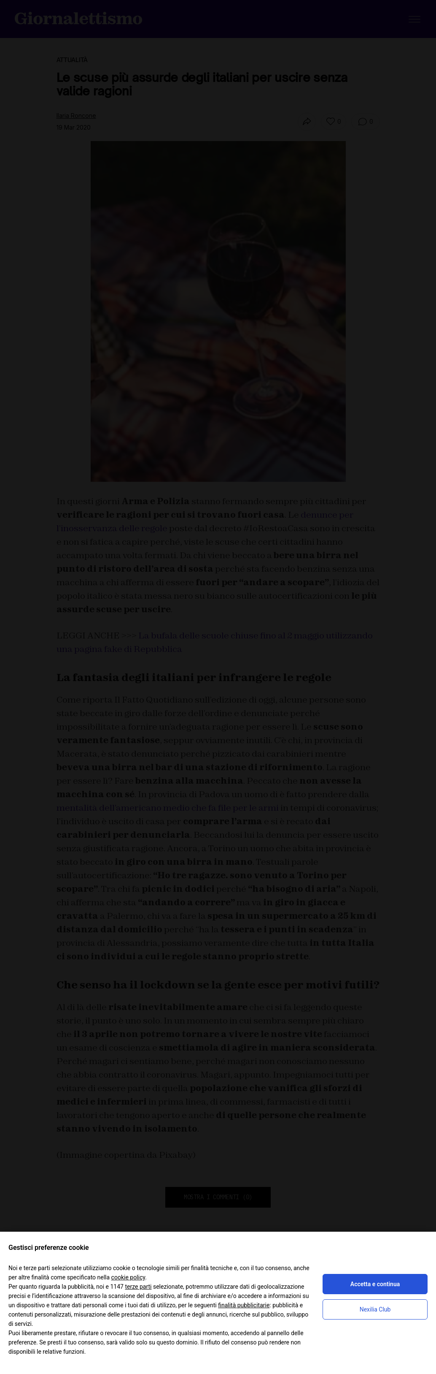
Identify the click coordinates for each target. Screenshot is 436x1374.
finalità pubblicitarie (243, 1305)
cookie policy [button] (128, 1277)
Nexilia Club (375, 1309)
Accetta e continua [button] (375, 1284)
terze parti (138, 1286)
